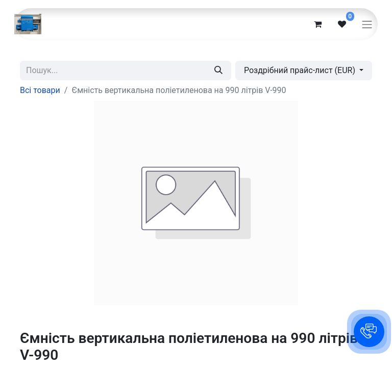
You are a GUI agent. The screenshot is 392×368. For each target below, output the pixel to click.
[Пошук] (218, 70)
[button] (369, 331)
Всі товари (40, 90)
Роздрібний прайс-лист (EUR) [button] (300, 70)
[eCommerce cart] (317, 24)
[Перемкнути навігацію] (367, 24)
